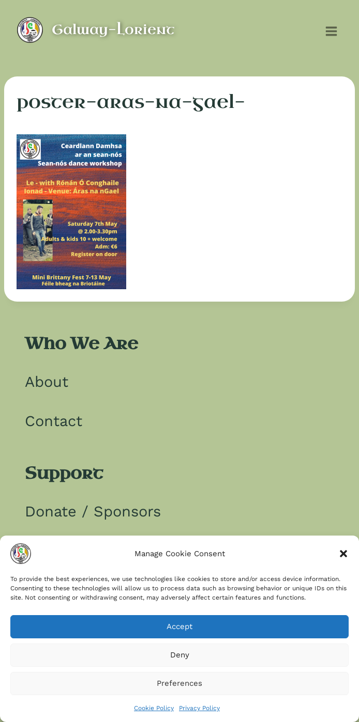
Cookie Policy (154, 708)
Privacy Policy (199, 708)
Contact (53, 421)
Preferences (179, 683)
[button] (343, 553)
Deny (179, 655)
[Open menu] (331, 30)
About (46, 381)
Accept (179, 626)
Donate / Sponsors (93, 511)
